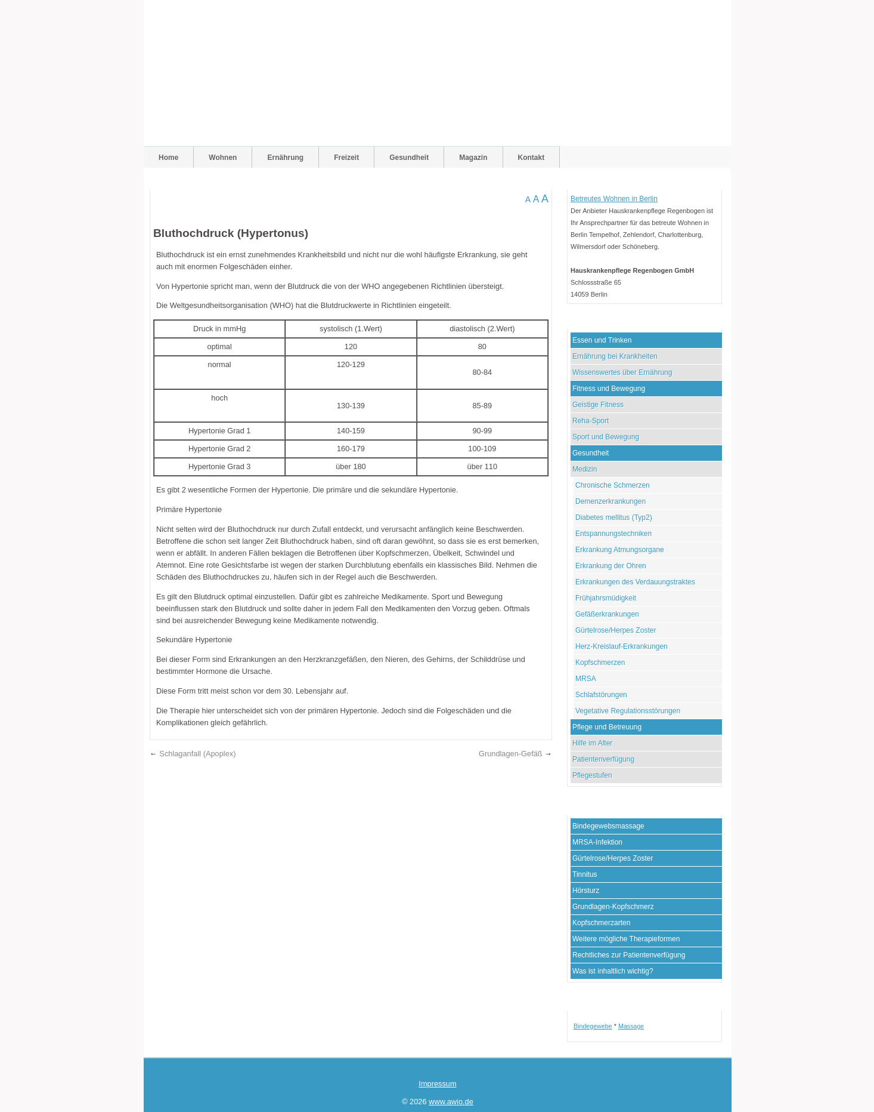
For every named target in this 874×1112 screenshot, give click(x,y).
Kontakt (531, 157)
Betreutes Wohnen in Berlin (614, 199)
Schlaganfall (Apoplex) (197, 753)
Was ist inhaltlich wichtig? (612, 971)
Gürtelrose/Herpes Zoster (615, 630)
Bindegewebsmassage (608, 826)
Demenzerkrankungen (610, 501)
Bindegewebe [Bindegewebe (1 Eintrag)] (593, 1026)
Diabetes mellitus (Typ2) (613, 517)
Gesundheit (409, 157)
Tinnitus (584, 874)
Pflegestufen (592, 775)
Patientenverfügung (603, 759)
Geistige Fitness (598, 405)
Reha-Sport (590, 421)
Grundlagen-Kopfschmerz (613, 906)
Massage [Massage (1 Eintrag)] (631, 1026)
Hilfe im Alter (592, 743)
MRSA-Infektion (597, 842)
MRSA (585, 678)
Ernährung (285, 157)
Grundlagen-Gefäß (511, 753)
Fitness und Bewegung (608, 388)
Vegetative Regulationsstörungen (627, 711)
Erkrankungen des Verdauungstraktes (635, 582)
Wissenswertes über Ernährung (622, 372)
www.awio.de (451, 1101)
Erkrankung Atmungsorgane (619, 550)
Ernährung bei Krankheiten (615, 356)
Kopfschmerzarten (601, 923)
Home (168, 157)
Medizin (584, 469)
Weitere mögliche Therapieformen (626, 939)
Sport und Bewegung (605, 437)
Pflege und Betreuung (606, 727)
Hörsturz (585, 890)
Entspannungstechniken (613, 533)
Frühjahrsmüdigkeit (605, 598)
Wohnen (223, 157)
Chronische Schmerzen (612, 485)
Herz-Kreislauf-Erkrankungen (621, 646)
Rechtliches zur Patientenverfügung (628, 955)
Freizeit (346, 157)
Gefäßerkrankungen (607, 614)
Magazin (473, 157)
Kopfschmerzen (600, 662)
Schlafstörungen (601, 695)
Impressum (437, 1083)
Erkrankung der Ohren (610, 566)
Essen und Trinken (601, 340)
